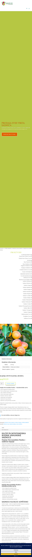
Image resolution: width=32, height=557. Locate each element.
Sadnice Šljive (27, 308)
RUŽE (28, 260)
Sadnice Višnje (27, 312)
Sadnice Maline (27, 297)
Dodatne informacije (7, 359)
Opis (3, 427)
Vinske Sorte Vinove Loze (25, 258)
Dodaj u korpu (10, 383)
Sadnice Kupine (27, 293)
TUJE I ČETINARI (26, 272)
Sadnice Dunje (27, 285)
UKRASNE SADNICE (25, 274)
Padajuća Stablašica (26, 267)
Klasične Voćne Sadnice (17, 248)
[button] (30, 326)
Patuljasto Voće (27, 316)
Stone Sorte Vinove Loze (25, 256)
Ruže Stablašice (26, 264)
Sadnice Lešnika (27, 295)
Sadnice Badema (27, 281)
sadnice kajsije (13, 424)
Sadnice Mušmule (26, 300)
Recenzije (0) (5, 429)
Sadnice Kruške (26, 291)
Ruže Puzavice (27, 262)
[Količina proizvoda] (2, 383)
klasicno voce (6, 424)
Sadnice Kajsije (27, 289)
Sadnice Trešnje (26, 310)
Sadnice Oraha (27, 304)
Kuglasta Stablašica (25, 265)
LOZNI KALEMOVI (26, 254)
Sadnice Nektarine (26, 302)
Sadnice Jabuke (26, 287)
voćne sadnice (19, 424)
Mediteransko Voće (26, 314)
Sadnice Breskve (27, 283)
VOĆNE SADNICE (8, 248)
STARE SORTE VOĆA (25, 269)
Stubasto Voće (27, 318)
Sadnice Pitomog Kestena (25, 306)
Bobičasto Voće (27, 277)
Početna (1, 248)
